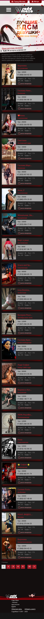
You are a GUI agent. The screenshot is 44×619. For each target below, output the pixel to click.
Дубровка (21, 492)
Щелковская (23, 243)
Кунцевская (22, 218)
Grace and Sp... (24, 265)
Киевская (21, 93)
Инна (20, 440)
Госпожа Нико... (25, 91)
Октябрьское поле (25, 318)
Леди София (23, 365)
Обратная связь (16, 609)
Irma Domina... (24, 290)
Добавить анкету (30, 609)
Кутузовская (23, 68)
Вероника (22, 66)
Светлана (22, 140)
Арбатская (22, 293)
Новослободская (24, 343)
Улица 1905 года (24, 367)
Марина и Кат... (24, 390)
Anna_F (21, 190)
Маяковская (22, 467)
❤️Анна (21, 116)
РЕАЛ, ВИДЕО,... (25, 515)
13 (29, 566)
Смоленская (22, 118)
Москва (21, 517)
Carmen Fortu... (24, 490)
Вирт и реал (23, 240)
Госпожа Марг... (25, 165)
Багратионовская (25, 542)
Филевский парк (24, 143)
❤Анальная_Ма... (26, 215)
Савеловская (23, 442)
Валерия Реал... (25, 315)
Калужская (22, 392)
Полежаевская (23, 417)
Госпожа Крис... (25, 340)
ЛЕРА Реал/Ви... (25, 415)
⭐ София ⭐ (24, 465)
